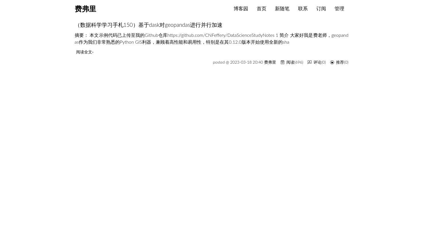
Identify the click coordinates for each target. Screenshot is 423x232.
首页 (261, 8)
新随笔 (282, 8)
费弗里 (85, 9)
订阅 (321, 8)
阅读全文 (84, 51)
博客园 (241, 8)
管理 (339, 8)
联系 (303, 8)
